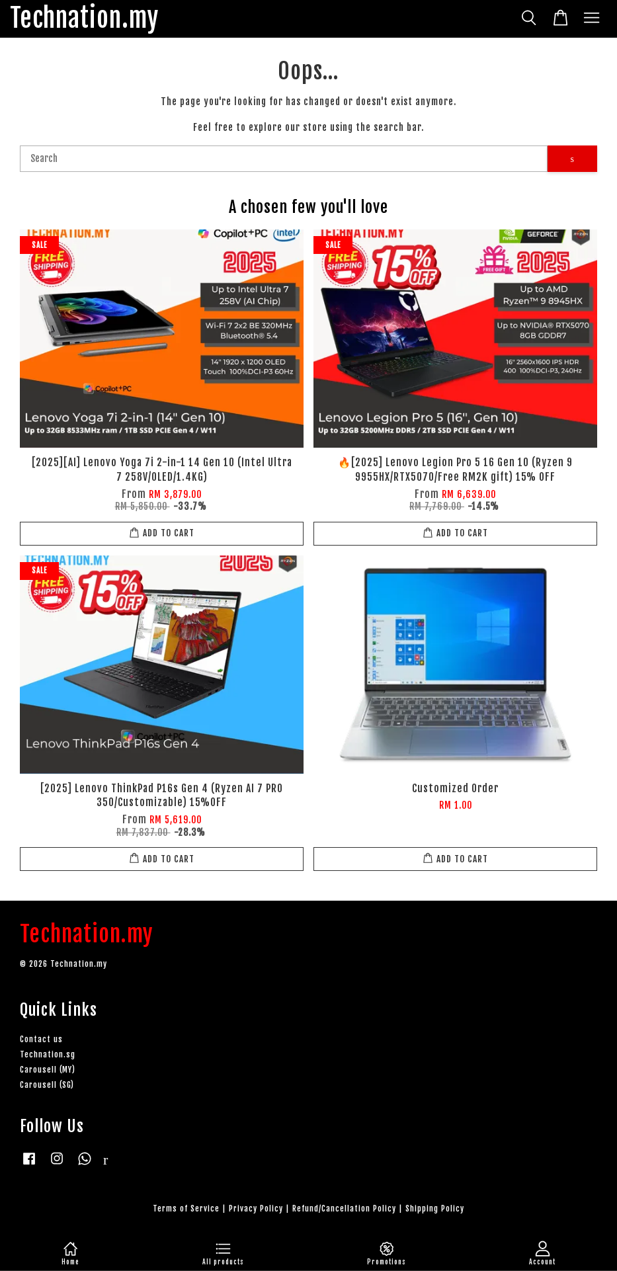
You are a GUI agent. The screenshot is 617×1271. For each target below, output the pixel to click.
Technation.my (84, 18)
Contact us (41, 1039)
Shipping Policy (434, 1208)
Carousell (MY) (47, 1070)
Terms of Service (186, 1208)
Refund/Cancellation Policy (344, 1208)
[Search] (284, 158)
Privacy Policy (256, 1208)
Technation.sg (47, 1054)
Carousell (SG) (47, 1085)
